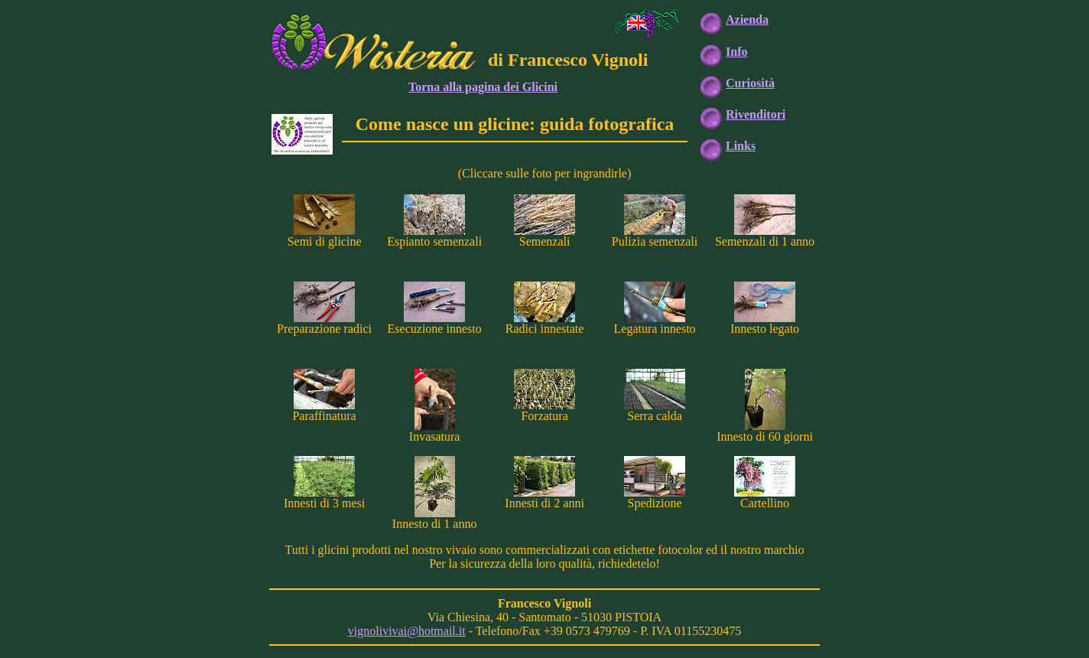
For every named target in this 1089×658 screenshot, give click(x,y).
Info (736, 51)
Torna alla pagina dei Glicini (483, 86)
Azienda (747, 19)
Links (741, 145)
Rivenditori (755, 114)
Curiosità (750, 83)
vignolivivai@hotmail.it (407, 630)
